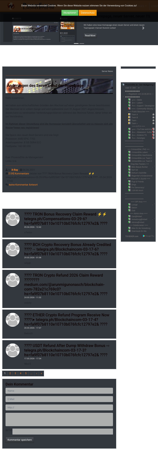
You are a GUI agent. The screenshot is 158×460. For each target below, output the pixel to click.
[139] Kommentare (19, 173)
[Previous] (5, 373)
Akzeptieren (69, 12)
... (31, 373)
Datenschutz (88, 12)
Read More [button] (90, 35)
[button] (14, 28)
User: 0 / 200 (130, 88)
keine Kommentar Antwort (23, 184)
